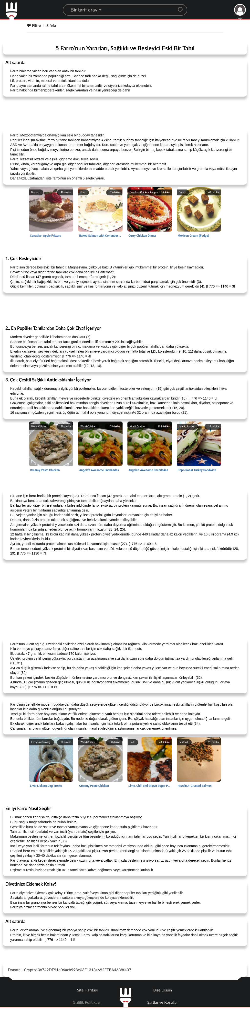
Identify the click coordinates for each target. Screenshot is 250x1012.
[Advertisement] (125, 113)
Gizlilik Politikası (86, 1002)
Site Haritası (87, 990)
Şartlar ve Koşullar (162, 1002)
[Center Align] (182, 7)
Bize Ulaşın (162, 990)
